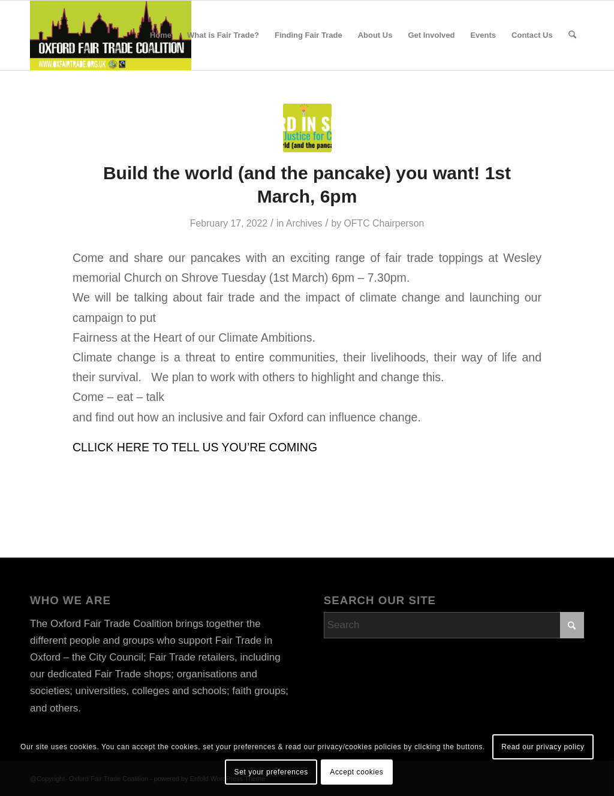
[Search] (572, 35)
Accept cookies (356, 772)
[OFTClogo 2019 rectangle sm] (110, 35)
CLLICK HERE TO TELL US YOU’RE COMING (195, 447)
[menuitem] (160, 35)
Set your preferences (271, 772)
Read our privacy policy (543, 747)
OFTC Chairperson (384, 223)
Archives (304, 223)
